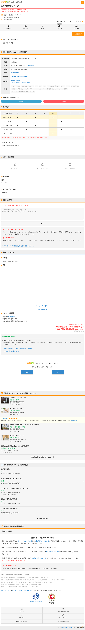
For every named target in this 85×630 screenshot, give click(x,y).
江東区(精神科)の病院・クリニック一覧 (42, 457)
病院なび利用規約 (21, 621)
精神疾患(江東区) (6, 531)
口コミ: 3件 (4, 418)
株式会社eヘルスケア (42, 541)
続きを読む (74, 420)
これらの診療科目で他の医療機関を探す (21, 82)
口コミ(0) (59, 28)
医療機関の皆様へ (63, 611)
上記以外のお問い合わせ (12, 351)
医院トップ (8, 28)
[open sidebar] (82, 2)
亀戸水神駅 (11, 317)
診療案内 (25, 28)
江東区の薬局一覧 (42, 518)
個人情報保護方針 (63, 621)
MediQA (21, 617)
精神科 (13, 80)
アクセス (76, 28)
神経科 (18, 80)
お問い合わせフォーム (39, 558)
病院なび (5, 2)
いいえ (58, 372)
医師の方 (21, 101)
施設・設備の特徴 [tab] (70, 168)
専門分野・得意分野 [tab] (42, 168)
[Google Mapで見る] (42, 306)
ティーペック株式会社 (25, 541)
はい (27, 372)
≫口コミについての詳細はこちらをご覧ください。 (18, 246)
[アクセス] (31, 65)
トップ (22, 611)
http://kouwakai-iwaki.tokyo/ (19, 76)
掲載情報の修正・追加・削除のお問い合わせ (18, 348)
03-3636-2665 (15, 73)
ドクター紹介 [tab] (15, 168)
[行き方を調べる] (42, 309)
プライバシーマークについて (36, 601)
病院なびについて (63, 617)
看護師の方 (63, 101)
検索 (82, 627)
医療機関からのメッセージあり (79, 34)
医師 (42, 28)
